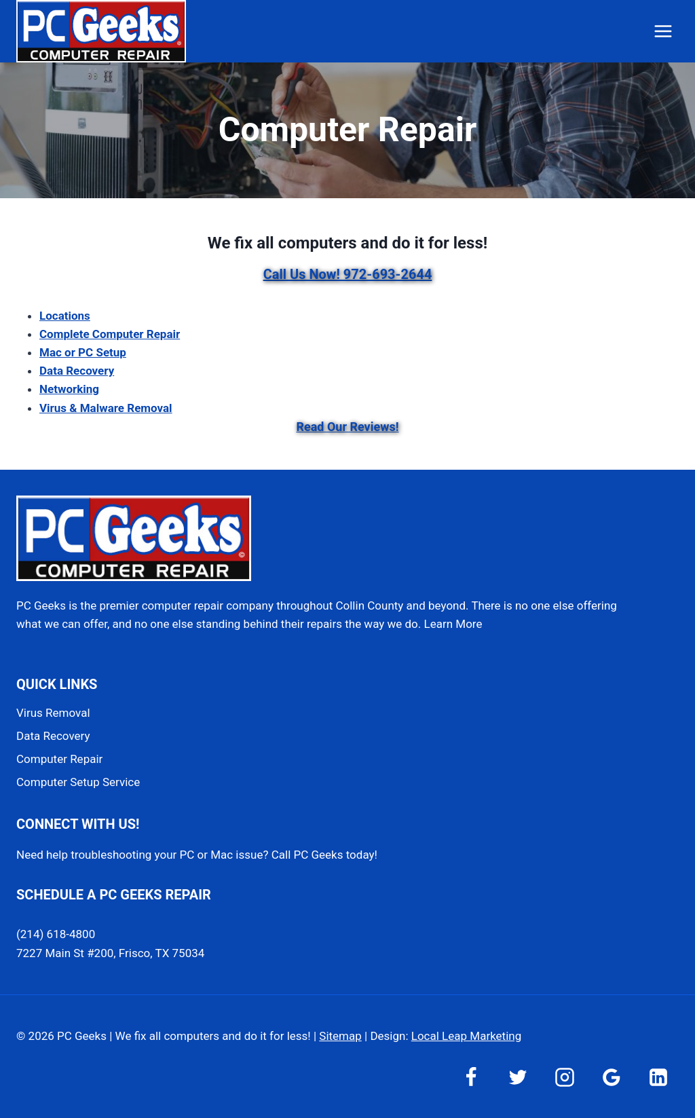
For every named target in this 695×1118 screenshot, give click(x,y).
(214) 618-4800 (55, 934)
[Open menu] (663, 31)
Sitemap (340, 1036)
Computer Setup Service (78, 782)
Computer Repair (59, 759)
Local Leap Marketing (466, 1036)
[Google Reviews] (611, 1077)
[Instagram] (564, 1077)
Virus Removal (53, 713)
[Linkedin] (658, 1077)
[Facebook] (471, 1077)
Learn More (453, 624)
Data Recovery (53, 736)
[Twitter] (517, 1077)
